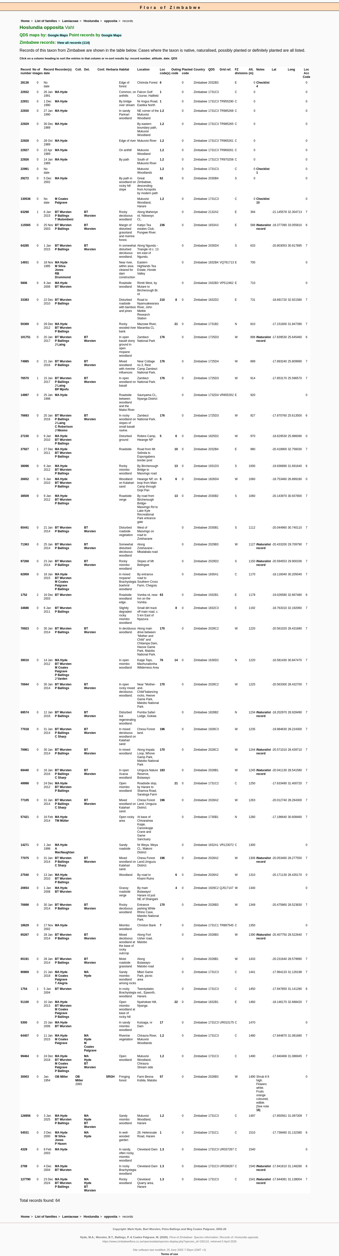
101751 (25, 337)
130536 (25, 199)
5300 (24, 1022)
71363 (25, 544)
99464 (25, 1056)
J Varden (61, 678)
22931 (25, 101)
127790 (25, 1179)
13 (176, 466)
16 (257, 1110)
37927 (25, 449)
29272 (25, 178)
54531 (25, 1132)
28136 (25, 82)
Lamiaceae (70, 21)
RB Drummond (63, 275)
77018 (25, 729)
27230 (25, 436)
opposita (110, 21)
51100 (25, 1002)
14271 (25, 845)
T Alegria (61, 983)
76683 (25, 415)
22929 (25, 124)
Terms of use (169, 1254)
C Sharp (60, 736)
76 (161, 660)
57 (161, 1076)
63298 (25, 212)
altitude (157, 58)
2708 (24, 1166)
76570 (25, 378)
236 (162, 225)
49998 (25, 783)
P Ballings (62, 215)
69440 (25, 770)
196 (162, 729)
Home (25, 21)
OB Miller (61, 1076)
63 (161, 595)
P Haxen (61, 1143)
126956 (25, 1115)
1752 (24, 595)
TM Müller (62, 820)
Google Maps (58, 35)
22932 (25, 92)
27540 (25, 875)
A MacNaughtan (64, 850)
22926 (25, 159)
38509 (25, 496)
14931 (25, 262)
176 (162, 337)
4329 (24, 1149)
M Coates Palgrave (61, 200)
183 (162, 770)
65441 (25, 527)
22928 (25, 140)
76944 (25, 684)
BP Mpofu (62, 389)
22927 (25, 150)
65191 (25, 959)
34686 (25, 608)
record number (140, 58)
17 (161, 1022)
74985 (25, 361)
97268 (25, 561)
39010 (25, 660)
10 (176, 449)
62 (161, 178)
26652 (25, 479)
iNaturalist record (263, 227)
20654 (25, 888)
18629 (25, 925)
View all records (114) (73, 43)
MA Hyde (61, 92)
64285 (25, 245)
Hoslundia (91, 21)
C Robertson (64, 426)
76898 (25, 905)
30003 (25, 1076)
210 (162, 300)
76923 (25, 628)
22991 (25, 169)
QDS (174, 58)
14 (176, 660)
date (167, 58)
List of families (46, 21)
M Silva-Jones (60, 268)
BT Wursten (63, 212)
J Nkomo (61, 430)
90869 (25, 972)
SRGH (110, 1076)
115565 (25, 225)
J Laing (60, 344)
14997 (25, 395)
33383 (25, 300)
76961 (25, 749)
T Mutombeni (64, 219)
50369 (25, 324)
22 (176, 1002)
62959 (25, 574)
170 (162, 628)
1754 (24, 989)
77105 (25, 800)
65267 (25, 934)
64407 (25, 1035)
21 (176, 324)
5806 (24, 283)
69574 (25, 712)
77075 (25, 858)
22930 (25, 111)
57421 (25, 817)
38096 (25, 466)
